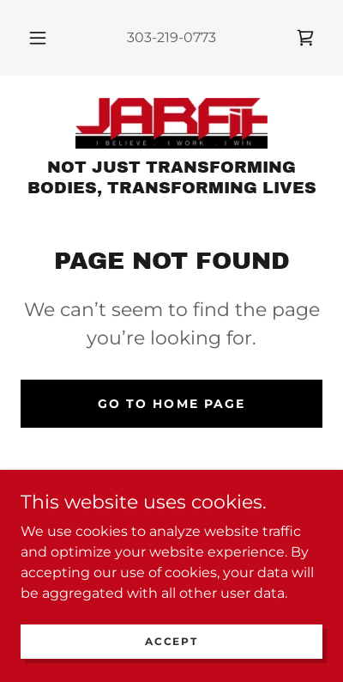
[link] (305, 38)
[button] (38, 38)
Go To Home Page (171, 403)
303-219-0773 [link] (171, 37)
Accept (171, 641)
